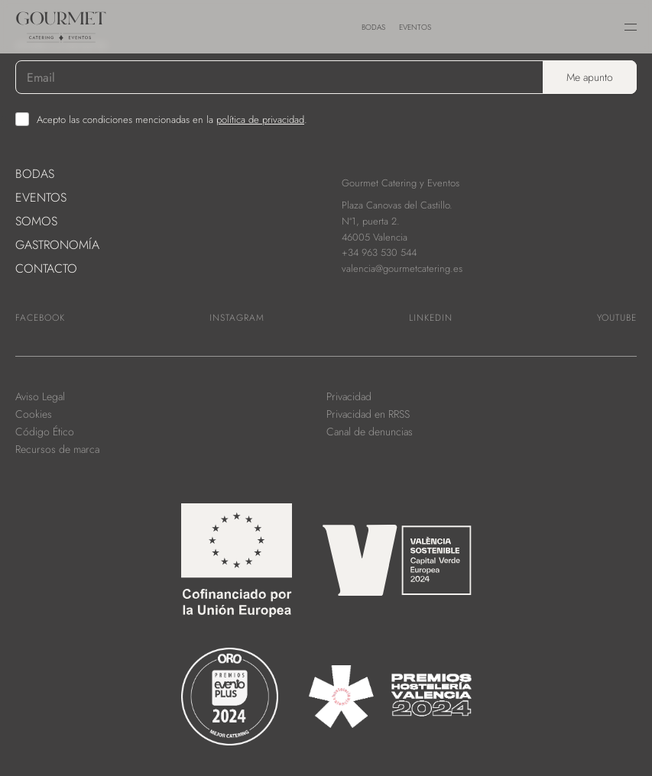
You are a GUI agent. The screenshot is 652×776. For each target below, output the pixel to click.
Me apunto (589, 77)
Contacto (46, 268)
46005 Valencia (374, 237)
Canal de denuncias (369, 431)
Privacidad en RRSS (368, 414)
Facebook (40, 318)
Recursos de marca (57, 449)
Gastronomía (57, 245)
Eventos (415, 27)
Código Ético (44, 431)
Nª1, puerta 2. (371, 221)
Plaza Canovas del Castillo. (397, 205)
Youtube (617, 318)
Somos (36, 221)
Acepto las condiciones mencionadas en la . (172, 119)
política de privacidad (260, 119)
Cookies (33, 414)
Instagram (236, 318)
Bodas (373, 27)
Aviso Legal (40, 396)
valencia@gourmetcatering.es (402, 268)
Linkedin (431, 318)
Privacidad (348, 396)
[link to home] (91, 19)
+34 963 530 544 (379, 252)
